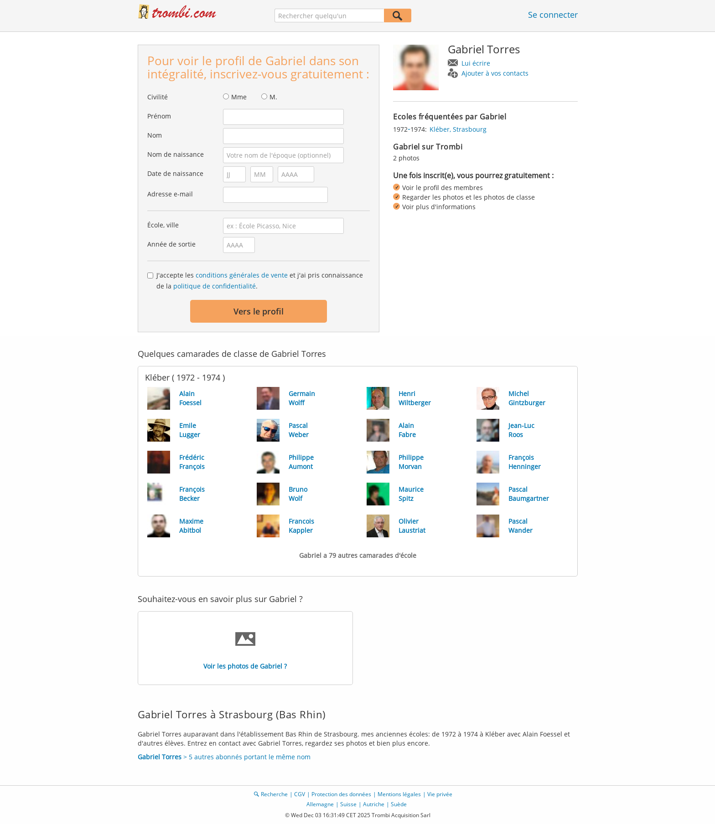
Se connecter (553, 14)
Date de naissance (175, 173)
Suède (399, 804)
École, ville (163, 225)
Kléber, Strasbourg (458, 129)
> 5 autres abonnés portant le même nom (224, 756)
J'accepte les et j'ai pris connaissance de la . (259, 280)
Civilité (157, 97)
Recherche (274, 794)
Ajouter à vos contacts (494, 73)
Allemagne (320, 804)
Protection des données (341, 794)
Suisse (348, 804)
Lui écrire (475, 63)
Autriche (373, 804)
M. (273, 97)
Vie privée (439, 794)
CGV (299, 794)
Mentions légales (399, 794)
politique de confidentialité (214, 286)
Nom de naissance (175, 154)
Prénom (159, 116)
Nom (154, 135)
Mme (239, 97)
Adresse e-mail (170, 194)
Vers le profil (258, 311)
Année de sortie (171, 244)
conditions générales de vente (242, 275)
